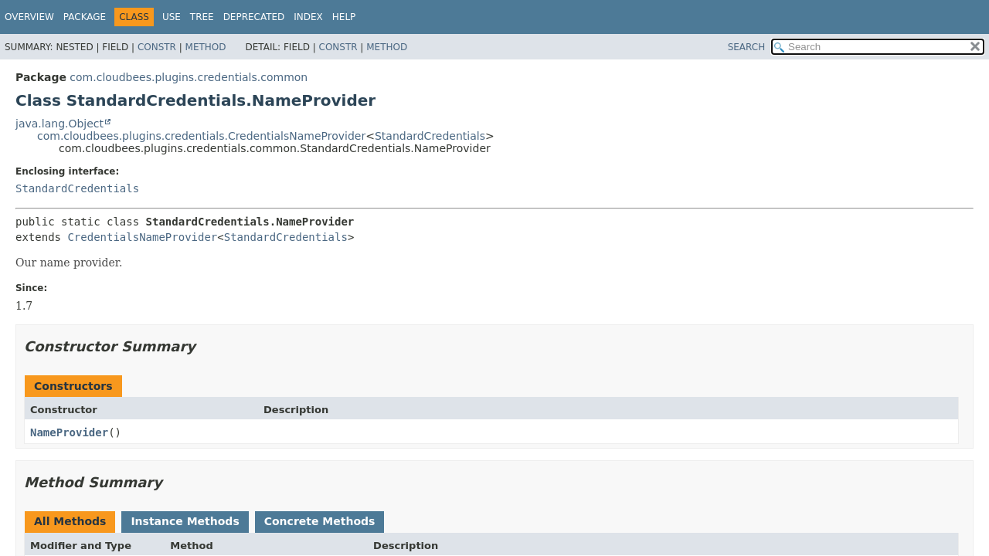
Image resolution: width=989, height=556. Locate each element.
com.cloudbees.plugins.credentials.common (189, 77)
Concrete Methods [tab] (320, 521)
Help (344, 17)
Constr (157, 47)
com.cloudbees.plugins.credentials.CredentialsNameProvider (201, 136)
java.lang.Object (59, 123)
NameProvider (69, 432)
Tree (202, 17)
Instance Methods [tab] (185, 521)
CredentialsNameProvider (142, 237)
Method (205, 47)
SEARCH (747, 47)
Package (84, 17)
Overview (29, 17)
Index (308, 17)
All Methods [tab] (70, 521)
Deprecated (254, 17)
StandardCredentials (430, 136)
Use (171, 17)
